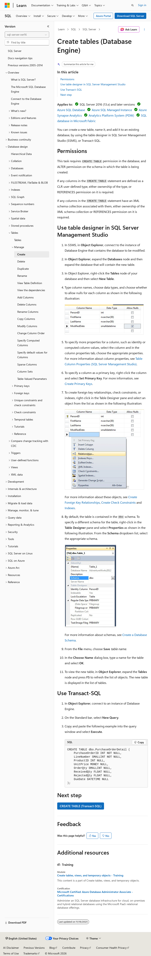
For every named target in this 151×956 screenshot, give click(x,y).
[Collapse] (48, 26)
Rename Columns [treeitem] (27, 312)
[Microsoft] (7, 5)
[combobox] (27, 34)
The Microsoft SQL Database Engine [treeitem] (28, 89)
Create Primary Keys (78, 384)
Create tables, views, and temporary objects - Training (90, 875)
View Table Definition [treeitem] (29, 283)
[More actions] (144, 29)
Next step (66, 95)
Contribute (68, 948)
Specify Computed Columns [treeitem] (28, 343)
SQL (73, 29)
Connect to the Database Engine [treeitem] (26, 101)
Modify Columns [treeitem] (27, 326)
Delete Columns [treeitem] (26, 304)
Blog (52, 948)
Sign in (142, 5)
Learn (61, 29)
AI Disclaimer (11, 948)
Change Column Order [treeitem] (31, 333)
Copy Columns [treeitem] (26, 319)
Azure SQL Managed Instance (112, 110)
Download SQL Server (130, 16)
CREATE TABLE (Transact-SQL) (80, 806)
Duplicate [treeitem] (23, 269)
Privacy (84, 948)
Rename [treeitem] (22, 276)
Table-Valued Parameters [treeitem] (32, 379)
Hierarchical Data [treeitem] (21, 154)
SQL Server (89, 29)
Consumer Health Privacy (111, 948)
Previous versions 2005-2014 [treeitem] (25, 65)
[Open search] (132, 5)
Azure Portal (103, 16)
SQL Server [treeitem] (14, 51)
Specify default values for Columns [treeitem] (32, 355)
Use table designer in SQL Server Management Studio (92, 84)
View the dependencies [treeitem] (31, 290)
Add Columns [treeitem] (25, 297)
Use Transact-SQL (71, 89)
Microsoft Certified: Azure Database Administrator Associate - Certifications (95, 893)
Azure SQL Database (71, 110)
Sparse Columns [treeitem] (27, 364)
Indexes (70, 508)
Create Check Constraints (118, 502)
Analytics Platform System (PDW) (111, 115)
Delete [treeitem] (21, 261)
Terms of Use (11, 953)
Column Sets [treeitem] (25, 371)
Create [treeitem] (21, 254)
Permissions (67, 79)
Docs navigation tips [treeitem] (20, 58)
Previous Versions (34, 948)
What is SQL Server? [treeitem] (23, 79)
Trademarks (30, 953)
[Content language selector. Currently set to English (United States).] (21, 938)
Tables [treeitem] (17, 240)
